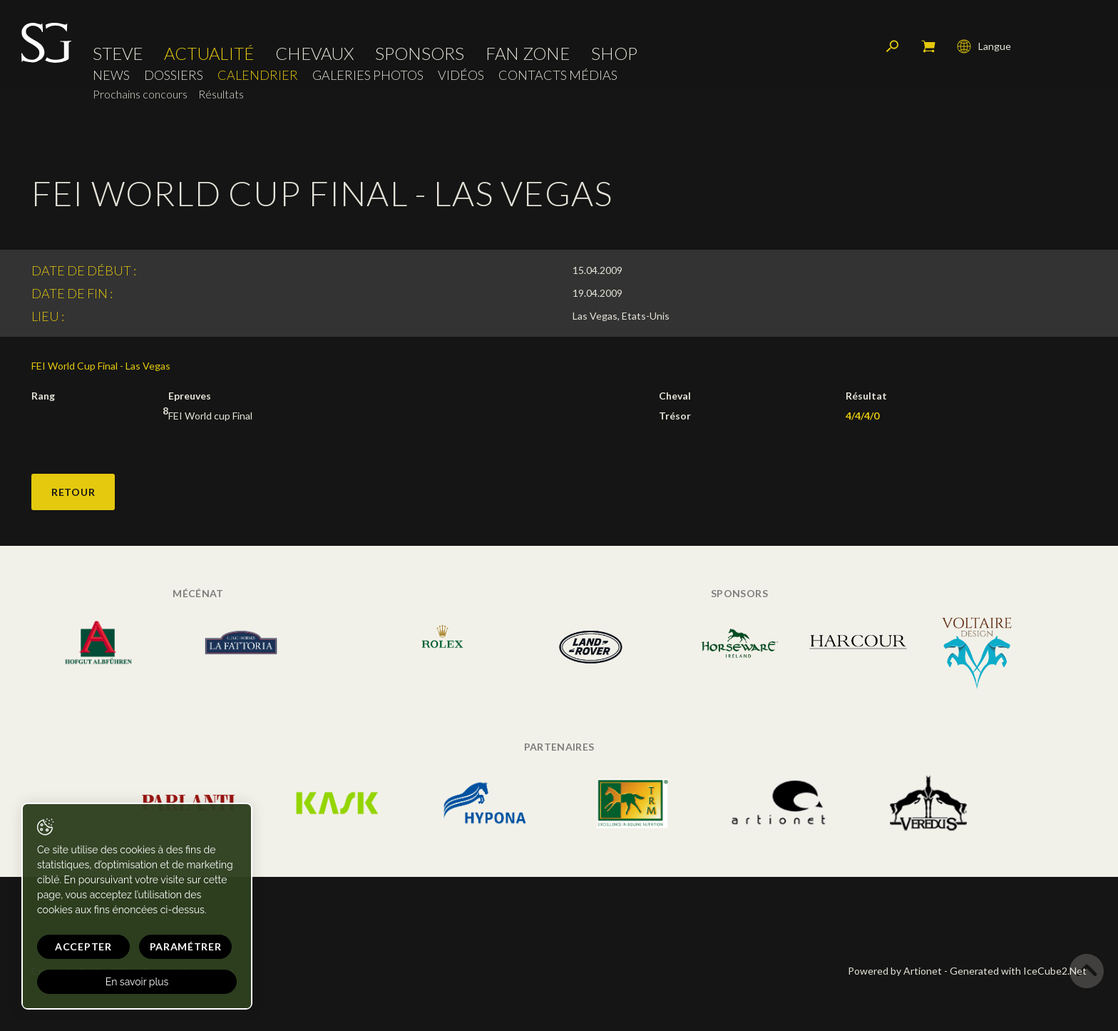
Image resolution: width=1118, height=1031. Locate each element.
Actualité (209, 53)
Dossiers (173, 75)
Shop (614, 53)
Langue (984, 46)
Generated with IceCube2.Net (1018, 971)
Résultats (221, 94)
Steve (118, 53)
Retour (73, 492)
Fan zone (528, 53)
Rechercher (893, 46)
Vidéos (461, 75)
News (111, 75)
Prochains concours (140, 94)
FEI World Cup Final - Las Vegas (100, 366)
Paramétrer (186, 946)
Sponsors (419, 53)
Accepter (83, 946)
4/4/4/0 (862, 416)
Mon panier (928, 46)
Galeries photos (368, 75)
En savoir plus (137, 981)
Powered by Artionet (895, 971)
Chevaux (314, 53)
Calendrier (257, 75)
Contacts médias (557, 75)
